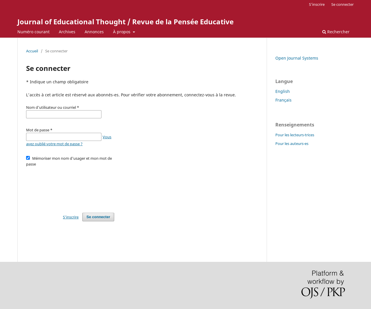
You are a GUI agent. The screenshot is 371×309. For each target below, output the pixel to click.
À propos (122, 31)
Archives (67, 31)
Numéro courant (33, 31)
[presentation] (70, 187)
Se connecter (342, 4)
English (282, 91)
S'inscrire (317, 4)
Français (283, 100)
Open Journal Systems (296, 58)
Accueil (32, 51)
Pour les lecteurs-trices (294, 134)
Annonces (94, 31)
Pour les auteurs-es (291, 143)
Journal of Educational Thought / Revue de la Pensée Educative (125, 21)
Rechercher (336, 31)
